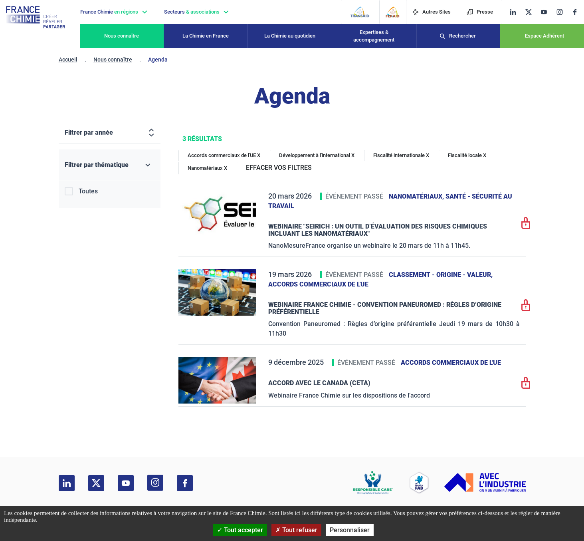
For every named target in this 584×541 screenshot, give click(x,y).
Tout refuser (296, 530)
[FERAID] (393, 12)
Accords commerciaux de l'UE (318, 284)
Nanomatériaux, (417, 196)
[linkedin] (513, 12)
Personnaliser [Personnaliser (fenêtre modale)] (350, 530)
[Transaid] (360, 12)
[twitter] (531, 12)
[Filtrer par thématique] (109, 165)
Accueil (68, 59)
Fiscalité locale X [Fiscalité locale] (467, 155)
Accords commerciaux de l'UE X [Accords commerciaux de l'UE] (224, 155)
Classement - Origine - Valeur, (441, 274)
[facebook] (577, 12)
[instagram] (562, 12)
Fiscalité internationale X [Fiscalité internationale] (401, 155)
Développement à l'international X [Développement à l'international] (316, 155)
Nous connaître (121, 36)
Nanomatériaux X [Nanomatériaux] (207, 168)
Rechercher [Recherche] (462, 36)
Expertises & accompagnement (373, 36)
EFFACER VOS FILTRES (279, 167)
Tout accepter (240, 530)
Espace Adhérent (544, 36)
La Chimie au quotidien (289, 36)
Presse (480, 12)
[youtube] (546, 12)
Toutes (88, 191)
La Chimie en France (205, 36)
